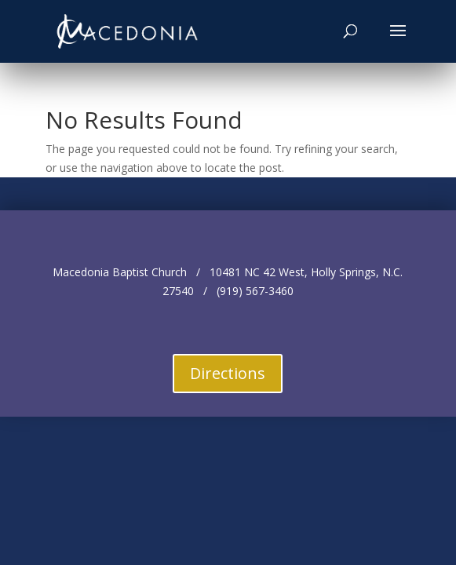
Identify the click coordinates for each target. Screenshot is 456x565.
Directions (227, 373)
